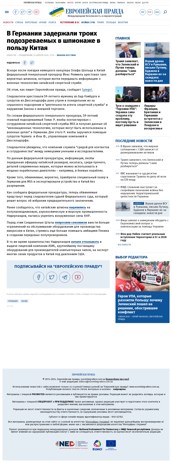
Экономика (60, 3)
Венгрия (123, 22)
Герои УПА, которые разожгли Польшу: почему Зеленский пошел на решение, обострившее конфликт (140, 304)
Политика (49, 3)
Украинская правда (33, 2)
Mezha (138, 3)
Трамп (100, 22)
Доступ (145, 3)
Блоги (85, 3)
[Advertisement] (58, 330)
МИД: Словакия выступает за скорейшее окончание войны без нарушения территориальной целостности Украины (141, 192)
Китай (24, 301)
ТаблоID (130, 3)
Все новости (124, 245)
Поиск (52, 22)
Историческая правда (98, 3)
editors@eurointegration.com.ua (96, 381)
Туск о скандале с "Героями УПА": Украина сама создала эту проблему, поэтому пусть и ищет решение (127, 115)
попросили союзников (71, 222)
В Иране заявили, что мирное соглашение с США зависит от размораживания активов (139, 149)
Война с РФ (88, 22)
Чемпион (121, 3)
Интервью (31, 22)
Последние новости (133, 141)
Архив (42, 22)
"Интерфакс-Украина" (97, 421)
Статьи (19, 22)
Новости (8, 22)
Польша (111, 22)
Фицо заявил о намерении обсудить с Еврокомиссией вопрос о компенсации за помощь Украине (144, 223)
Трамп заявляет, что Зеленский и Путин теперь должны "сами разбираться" (127, 68)
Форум (78, 3)
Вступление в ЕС (69, 22)
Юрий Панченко (140, 316)
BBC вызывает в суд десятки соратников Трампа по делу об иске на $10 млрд (143, 176)
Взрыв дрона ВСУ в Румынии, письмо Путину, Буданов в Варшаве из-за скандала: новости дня (156, 71)
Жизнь (112, 3)
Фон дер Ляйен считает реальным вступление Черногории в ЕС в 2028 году (143, 237)
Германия (13, 301)
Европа (70, 3)
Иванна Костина (66, 55)
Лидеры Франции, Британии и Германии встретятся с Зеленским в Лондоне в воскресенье (153, 117)
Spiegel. (87, 89)
